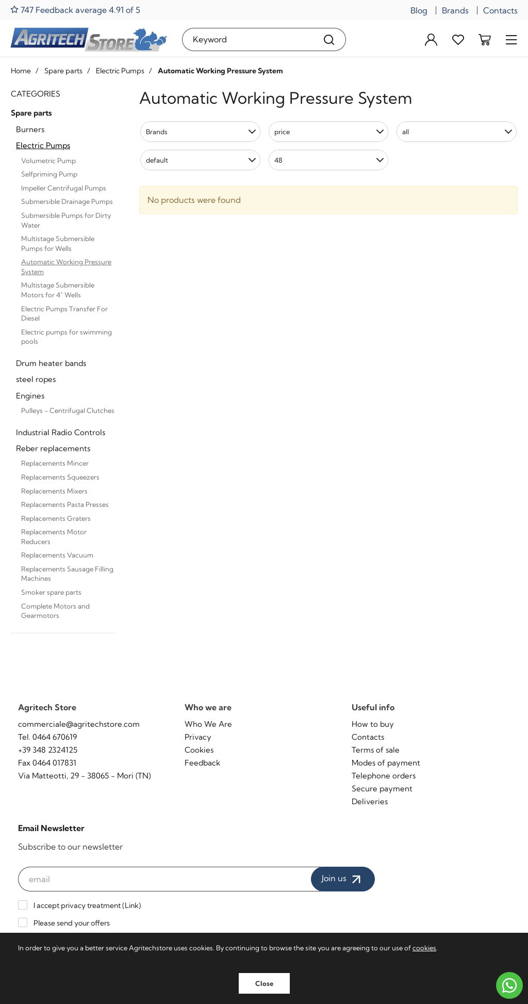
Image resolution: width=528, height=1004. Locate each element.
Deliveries (370, 801)
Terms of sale (376, 750)
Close (264, 983)
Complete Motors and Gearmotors (55, 611)
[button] (200, 131)
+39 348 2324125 (47, 750)
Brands (455, 10)
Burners (30, 129)
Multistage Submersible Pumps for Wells (57, 243)
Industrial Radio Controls (60, 432)
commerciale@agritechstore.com (79, 724)
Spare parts (31, 113)
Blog (418, 10)
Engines (30, 396)
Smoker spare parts (51, 592)
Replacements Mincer (55, 463)
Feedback (202, 763)
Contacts (500, 10)
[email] (169, 879)
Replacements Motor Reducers (54, 537)
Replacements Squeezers (60, 477)
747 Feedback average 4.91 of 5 (75, 9)
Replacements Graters (56, 518)
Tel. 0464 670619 (47, 737)
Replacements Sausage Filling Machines (67, 574)
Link (132, 905)
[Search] (329, 39)
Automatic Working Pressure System (66, 267)
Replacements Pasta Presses (65, 504)
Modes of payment (386, 763)
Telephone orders (384, 775)
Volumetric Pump (48, 160)
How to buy (373, 724)
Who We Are (208, 724)
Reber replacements (53, 448)
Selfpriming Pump (49, 174)
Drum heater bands (51, 363)
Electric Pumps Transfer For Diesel (64, 314)
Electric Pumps (43, 145)
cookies (424, 948)
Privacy (198, 737)
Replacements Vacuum (57, 555)
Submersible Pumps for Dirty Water (66, 220)
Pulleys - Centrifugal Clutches (67, 410)
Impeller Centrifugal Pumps (63, 188)
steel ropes (36, 379)
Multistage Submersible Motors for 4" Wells (57, 290)
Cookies (199, 750)
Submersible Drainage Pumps (67, 201)
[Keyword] (247, 39)
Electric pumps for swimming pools (66, 337)
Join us (343, 879)
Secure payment (382, 788)
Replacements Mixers (54, 491)
